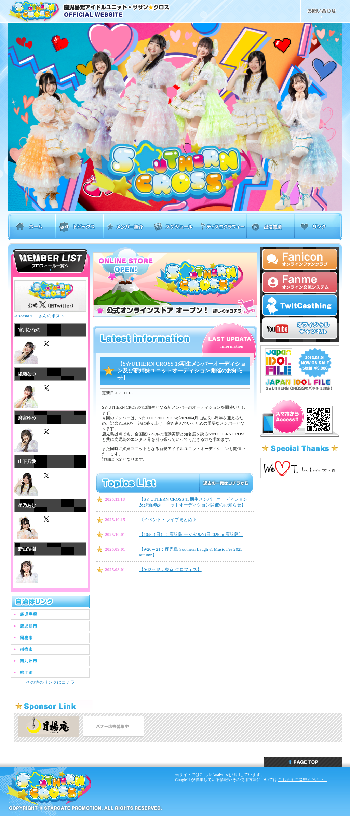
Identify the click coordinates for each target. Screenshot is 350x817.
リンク (318, 226)
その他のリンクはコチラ (50, 682)
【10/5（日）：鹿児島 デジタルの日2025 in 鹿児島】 (191, 534)
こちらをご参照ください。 (302, 779)
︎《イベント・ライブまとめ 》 (168, 519)
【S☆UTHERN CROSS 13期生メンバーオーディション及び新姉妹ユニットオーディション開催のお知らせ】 (181, 371)
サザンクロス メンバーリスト (50, 261)
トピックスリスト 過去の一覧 (226, 483)
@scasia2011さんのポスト (39, 315)
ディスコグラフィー (223, 226)
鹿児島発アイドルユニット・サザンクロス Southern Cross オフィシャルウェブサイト (107, 11)
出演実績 (271, 226)
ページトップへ (303, 762)
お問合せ (321, 11)
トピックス (79, 226)
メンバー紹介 (127, 226)
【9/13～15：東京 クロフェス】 (170, 569)
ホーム (31, 226)
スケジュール (175, 226)
